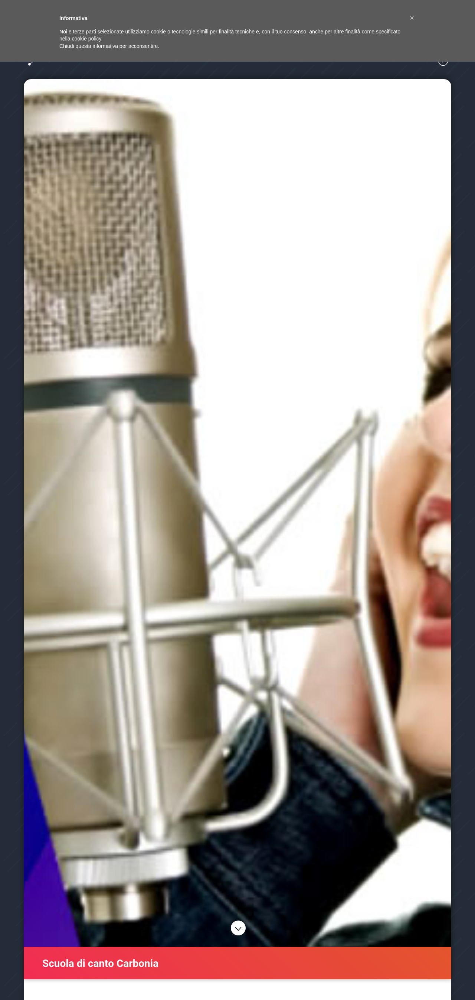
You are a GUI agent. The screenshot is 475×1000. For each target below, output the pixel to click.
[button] (412, 18)
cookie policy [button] (86, 39)
